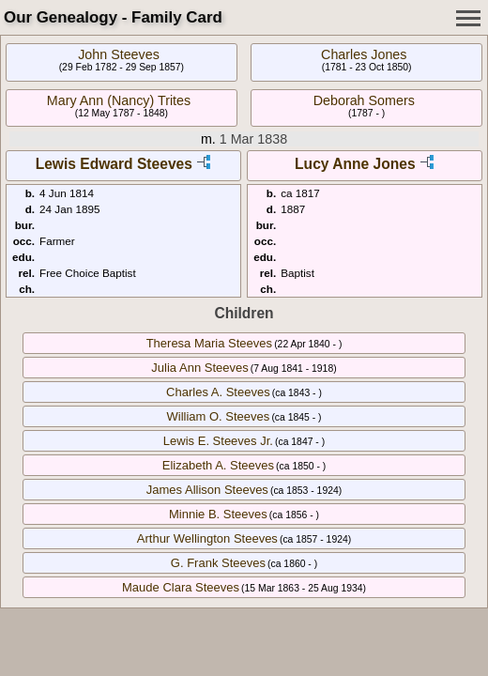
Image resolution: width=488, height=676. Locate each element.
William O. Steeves (217, 416)
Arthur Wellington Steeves (207, 538)
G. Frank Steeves (218, 563)
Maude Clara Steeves (180, 587)
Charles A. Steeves (218, 392)
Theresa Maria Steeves (209, 343)
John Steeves (119, 54)
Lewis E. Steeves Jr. (218, 441)
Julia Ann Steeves (199, 368)
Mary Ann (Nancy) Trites (119, 100)
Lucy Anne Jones (355, 164)
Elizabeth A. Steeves (218, 465)
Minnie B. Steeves (218, 514)
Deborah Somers (364, 100)
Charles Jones (363, 54)
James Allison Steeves (207, 490)
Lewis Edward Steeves (114, 164)
